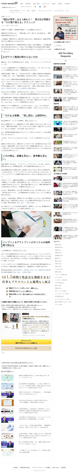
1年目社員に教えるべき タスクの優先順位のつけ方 (70, 213)
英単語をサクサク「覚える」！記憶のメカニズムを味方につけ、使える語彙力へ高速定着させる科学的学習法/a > (70, 109)
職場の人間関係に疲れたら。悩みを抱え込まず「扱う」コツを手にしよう (34, 376)
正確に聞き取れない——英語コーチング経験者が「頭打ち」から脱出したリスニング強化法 (70, 76)
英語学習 (28, 3)
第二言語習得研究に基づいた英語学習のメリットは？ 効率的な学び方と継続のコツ (70, 116)
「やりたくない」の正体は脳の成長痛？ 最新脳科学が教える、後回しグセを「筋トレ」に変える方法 (35, 426)
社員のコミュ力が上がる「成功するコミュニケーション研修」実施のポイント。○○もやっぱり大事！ (70, 207)
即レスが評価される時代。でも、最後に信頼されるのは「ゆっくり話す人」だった (34, 443)
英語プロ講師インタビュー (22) (63, 301)
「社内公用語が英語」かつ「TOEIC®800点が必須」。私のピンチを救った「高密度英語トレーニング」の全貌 (70, 92)
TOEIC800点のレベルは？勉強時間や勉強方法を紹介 (70, 148)
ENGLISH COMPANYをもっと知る (33, 348)
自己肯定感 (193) (59, 296)
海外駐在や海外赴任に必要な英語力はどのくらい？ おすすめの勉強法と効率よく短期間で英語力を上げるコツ (70, 185)
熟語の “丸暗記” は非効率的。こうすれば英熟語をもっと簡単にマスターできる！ (70, 163)
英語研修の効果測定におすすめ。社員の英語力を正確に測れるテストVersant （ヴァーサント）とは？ (70, 221)
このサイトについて (26, 6)
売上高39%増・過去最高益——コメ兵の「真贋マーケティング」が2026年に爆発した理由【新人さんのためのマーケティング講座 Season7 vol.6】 (35, 385)
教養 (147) (57, 258)
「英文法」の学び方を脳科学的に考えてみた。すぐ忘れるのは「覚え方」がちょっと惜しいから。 (70, 123)
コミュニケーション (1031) (62, 293)
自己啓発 (67, 3)
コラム (3, 25)
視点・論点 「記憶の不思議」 (26, 202)
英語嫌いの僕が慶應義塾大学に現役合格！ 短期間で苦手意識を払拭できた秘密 (70, 99)
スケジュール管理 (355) (61, 274)
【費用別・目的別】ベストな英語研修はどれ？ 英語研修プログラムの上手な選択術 (70, 237)
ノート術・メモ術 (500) (61, 280)
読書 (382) (57, 250)
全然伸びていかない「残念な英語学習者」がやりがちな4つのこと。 (70, 130)
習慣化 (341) (58, 288)
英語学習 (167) (59, 247)
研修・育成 (36, 3)
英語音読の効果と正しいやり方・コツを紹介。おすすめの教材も (70, 168)
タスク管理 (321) (59, 282)
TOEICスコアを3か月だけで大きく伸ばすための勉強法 (70, 135)
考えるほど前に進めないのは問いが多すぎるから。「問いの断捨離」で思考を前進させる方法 (34, 401)
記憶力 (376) (58, 252)
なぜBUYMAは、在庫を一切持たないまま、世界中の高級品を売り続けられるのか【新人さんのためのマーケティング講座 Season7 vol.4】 (35, 435)
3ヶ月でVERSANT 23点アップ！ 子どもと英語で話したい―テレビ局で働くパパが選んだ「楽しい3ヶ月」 (70, 69)
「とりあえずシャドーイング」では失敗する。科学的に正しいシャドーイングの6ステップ (70, 156)
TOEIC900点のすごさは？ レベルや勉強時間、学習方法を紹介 (70, 142)
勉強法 (7, 25)
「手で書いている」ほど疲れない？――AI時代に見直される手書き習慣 (34, 451)
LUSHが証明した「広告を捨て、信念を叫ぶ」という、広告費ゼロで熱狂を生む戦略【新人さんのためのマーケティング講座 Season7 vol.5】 (35, 410)
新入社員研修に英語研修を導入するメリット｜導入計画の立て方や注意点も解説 (70, 200)
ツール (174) (58, 277)
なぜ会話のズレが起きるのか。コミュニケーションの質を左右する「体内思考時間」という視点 (34, 418)
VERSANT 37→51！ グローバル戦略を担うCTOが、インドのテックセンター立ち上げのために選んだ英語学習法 (70, 84)
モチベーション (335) (60, 291)
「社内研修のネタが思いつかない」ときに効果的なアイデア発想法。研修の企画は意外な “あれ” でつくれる (70, 229)
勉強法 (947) (58, 244)
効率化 (60, 3)
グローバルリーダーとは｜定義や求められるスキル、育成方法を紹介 (70, 178)
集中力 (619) (58, 285)
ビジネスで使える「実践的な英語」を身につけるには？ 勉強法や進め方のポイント (70, 193)
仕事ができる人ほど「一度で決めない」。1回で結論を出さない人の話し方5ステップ (35, 393)
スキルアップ (45, 3)
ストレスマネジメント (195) (62, 299)
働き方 (54, 3)
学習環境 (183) (59, 255)
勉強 (22, 3)
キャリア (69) (58, 304)
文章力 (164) (58, 263)
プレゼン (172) (59, 269)
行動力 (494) (58, 266)
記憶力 (12, 25)
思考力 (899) (58, 272)
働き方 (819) (58, 261)
